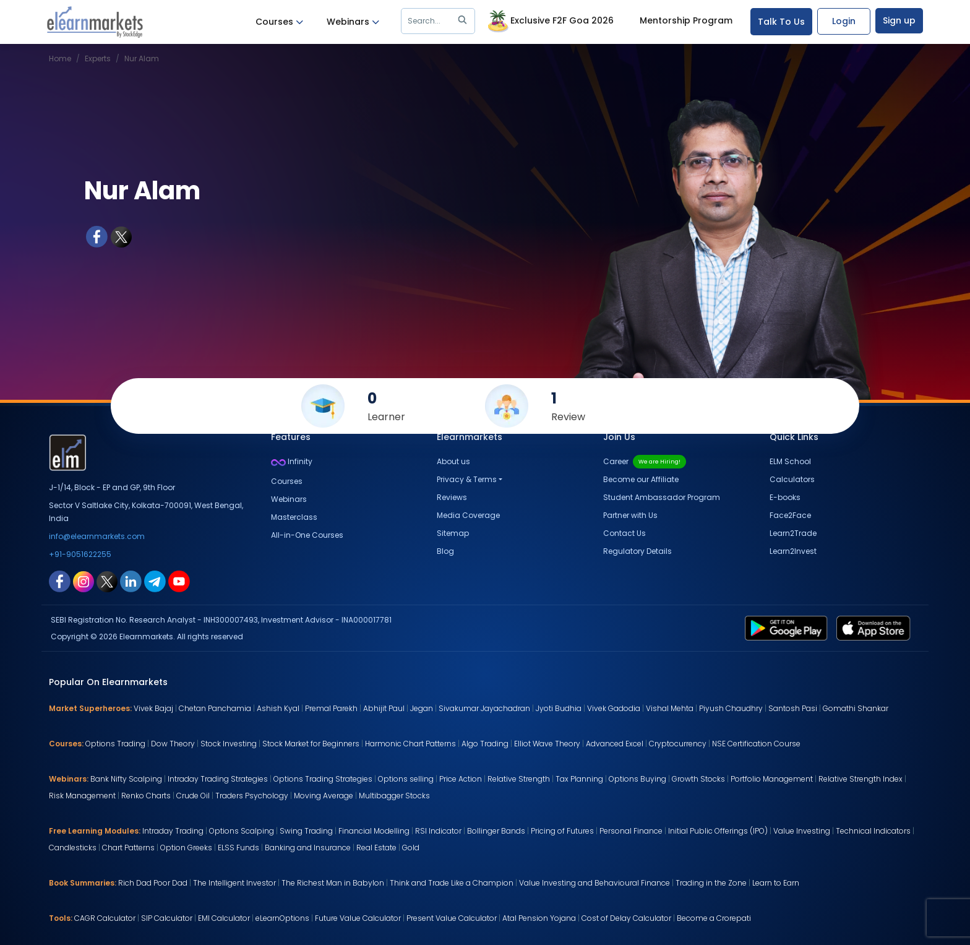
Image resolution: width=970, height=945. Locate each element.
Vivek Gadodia (613, 708)
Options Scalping (241, 831)
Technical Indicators (873, 831)
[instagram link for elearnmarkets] (83, 580)
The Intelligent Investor (234, 883)
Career (644, 461)
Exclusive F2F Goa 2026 (550, 21)
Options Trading (115, 743)
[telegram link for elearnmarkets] (155, 580)
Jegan (421, 708)
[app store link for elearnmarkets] (875, 627)
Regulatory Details (637, 551)
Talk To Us (781, 21)
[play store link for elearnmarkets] (788, 627)
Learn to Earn (775, 883)
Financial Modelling (374, 831)
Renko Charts (146, 795)
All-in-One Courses (307, 535)
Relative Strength (518, 779)
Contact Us (624, 533)
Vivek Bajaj (153, 708)
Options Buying (637, 779)
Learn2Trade (793, 533)
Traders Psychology (251, 795)
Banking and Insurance (308, 847)
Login (844, 21)
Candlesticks (73, 847)
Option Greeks (186, 847)
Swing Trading (306, 831)
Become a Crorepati (714, 918)
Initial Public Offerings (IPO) (718, 831)
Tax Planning (579, 779)
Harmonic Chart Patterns (410, 743)
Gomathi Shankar (855, 708)
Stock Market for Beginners (310, 743)
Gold (410, 847)
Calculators (792, 479)
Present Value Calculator (451, 918)
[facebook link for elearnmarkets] (60, 580)
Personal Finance (631, 831)
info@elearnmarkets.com (97, 536)
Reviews (452, 497)
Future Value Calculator (358, 918)
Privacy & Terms (467, 479)
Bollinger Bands (496, 831)
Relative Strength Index (860, 779)
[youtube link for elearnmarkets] (179, 580)
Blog (445, 551)
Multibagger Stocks (394, 795)
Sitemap (453, 533)
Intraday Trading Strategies (218, 779)
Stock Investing (228, 743)
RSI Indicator (438, 831)
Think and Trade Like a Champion (451, 883)
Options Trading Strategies (322, 779)
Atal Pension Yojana (539, 918)
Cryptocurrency (677, 743)
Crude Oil (193, 795)
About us (453, 461)
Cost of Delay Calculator (626, 918)
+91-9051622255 (80, 554)
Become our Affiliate (641, 479)
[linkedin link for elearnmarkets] (131, 580)
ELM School (790, 461)
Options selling (406, 779)
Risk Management (82, 795)
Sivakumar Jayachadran (484, 708)
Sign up (899, 20)
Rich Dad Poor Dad (152, 883)
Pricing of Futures (562, 831)
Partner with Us (630, 515)
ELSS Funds (238, 847)
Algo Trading (485, 743)
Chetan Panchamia (215, 708)
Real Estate (376, 847)
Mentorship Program (686, 20)
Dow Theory (173, 743)
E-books (785, 497)
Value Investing (801, 831)
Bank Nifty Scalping (126, 779)
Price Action (460, 779)
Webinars (353, 21)
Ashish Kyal (278, 708)
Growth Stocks (698, 779)
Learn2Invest (793, 551)
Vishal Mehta (669, 708)
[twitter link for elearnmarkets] (107, 580)
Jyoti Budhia (559, 708)
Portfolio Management (772, 779)
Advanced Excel (614, 743)
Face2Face (790, 515)
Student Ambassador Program (661, 497)
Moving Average (323, 795)
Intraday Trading (173, 831)
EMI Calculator (224, 918)
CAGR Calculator (104, 918)
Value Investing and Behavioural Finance (594, 883)
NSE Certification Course (756, 743)
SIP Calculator (166, 918)
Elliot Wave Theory (547, 743)
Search (439, 21)
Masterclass (294, 517)
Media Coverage (468, 515)
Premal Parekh (331, 708)
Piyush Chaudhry (731, 708)
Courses (279, 21)
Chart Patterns (128, 847)
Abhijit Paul (384, 708)
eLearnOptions (282, 918)
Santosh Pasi (792, 708)
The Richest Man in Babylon (332, 883)
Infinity (291, 461)
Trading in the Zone (711, 883)
